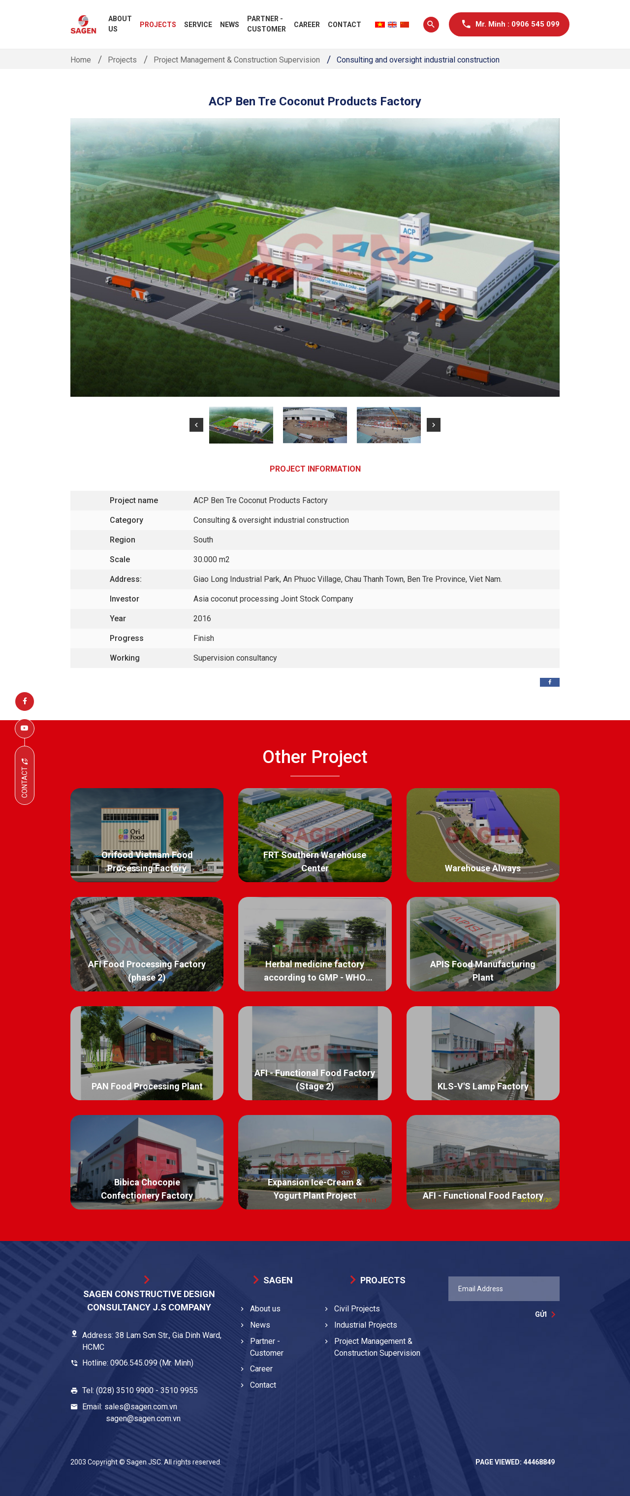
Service (198, 25)
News (229, 25)
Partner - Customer (266, 24)
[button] (196, 425)
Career (307, 25)
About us (120, 24)
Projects (158, 25)
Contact (344, 25)
